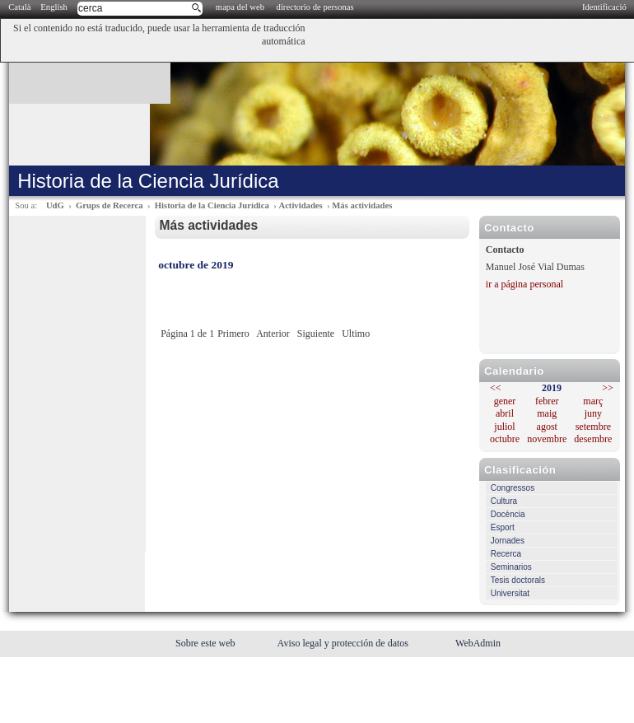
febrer (547, 401)
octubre (505, 439)
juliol (504, 426)
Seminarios (511, 566)
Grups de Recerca (109, 205)
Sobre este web (206, 643)
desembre (593, 439)
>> (607, 388)
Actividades (300, 205)
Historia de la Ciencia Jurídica (212, 205)
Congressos (512, 487)
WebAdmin (478, 643)
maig (547, 413)
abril (505, 413)
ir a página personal (524, 284)
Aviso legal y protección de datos (344, 643)
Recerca (506, 553)
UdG (55, 205)
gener (505, 401)
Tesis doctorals (518, 580)
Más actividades (362, 205)
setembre (593, 426)
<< (495, 388)
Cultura (504, 501)
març (593, 401)
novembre (546, 439)
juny (593, 413)
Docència (508, 514)
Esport (503, 527)
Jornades (507, 540)
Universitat (510, 593)
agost (547, 426)
